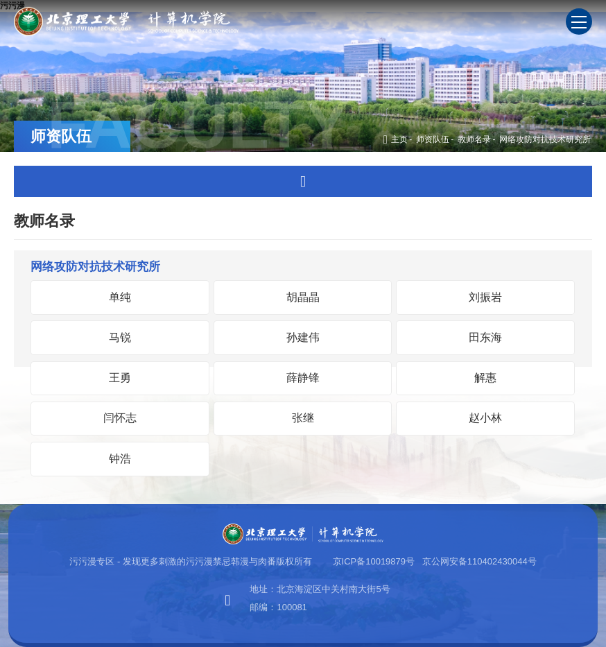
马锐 (120, 337)
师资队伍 (432, 139)
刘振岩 (485, 297)
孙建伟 (303, 337)
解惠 (485, 377)
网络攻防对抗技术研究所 (545, 139)
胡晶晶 (303, 297)
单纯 (120, 297)
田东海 (485, 337)
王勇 (120, 377)
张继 (303, 418)
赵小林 (485, 418)
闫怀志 (120, 418)
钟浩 (120, 459)
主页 (395, 139)
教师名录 (474, 139)
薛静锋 (303, 377)
